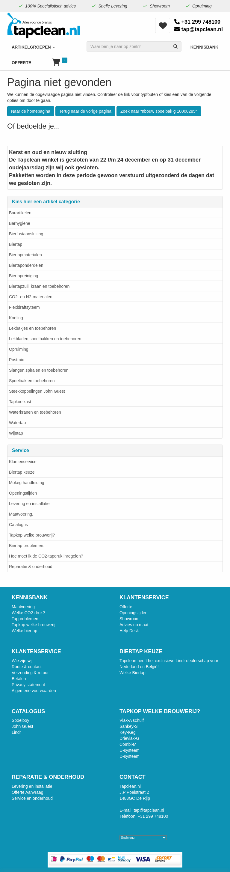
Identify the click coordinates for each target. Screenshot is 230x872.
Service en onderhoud (32, 798)
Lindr (16, 732)
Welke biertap (24, 630)
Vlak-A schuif (131, 720)
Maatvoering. (21, 514)
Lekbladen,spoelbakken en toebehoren (45, 338)
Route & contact (27, 666)
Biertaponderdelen (26, 265)
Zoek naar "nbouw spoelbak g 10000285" (158, 111)
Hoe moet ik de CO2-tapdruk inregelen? (46, 556)
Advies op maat (134, 624)
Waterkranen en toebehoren (35, 412)
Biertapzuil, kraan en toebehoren (39, 286)
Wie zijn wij (22, 660)
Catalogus (18, 524)
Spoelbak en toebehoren (32, 380)
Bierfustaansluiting (26, 233)
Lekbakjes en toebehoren (32, 328)
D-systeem (129, 756)
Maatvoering (23, 606)
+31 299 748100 (197, 22)
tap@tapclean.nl (198, 29)
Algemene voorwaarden (34, 690)
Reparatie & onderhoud (30, 566)
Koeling (16, 317)
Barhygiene (19, 223)
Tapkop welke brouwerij (33, 624)
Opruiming (18, 349)
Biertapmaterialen (25, 254)
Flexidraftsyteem (24, 307)
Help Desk (129, 630)
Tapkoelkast (20, 401)
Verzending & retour (30, 672)
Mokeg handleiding (26, 482)
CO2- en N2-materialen (30, 296)
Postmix (16, 359)
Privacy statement (28, 684)
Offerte (125, 606)
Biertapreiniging (23, 275)
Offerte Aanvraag (27, 792)
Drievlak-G (129, 738)
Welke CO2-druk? (28, 612)
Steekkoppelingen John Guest (37, 391)
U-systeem (129, 750)
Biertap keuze (22, 472)
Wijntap (16, 433)
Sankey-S (128, 726)
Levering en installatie (29, 503)
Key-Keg (127, 732)
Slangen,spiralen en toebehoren (39, 370)
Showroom (129, 618)
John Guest (22, 726)
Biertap (15, 244)
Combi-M (128, 744)
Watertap (17, 422)
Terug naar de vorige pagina (85, 111)
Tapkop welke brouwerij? (32, 535)
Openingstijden (23, 493)
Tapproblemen (25, 618)
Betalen (19, 678)
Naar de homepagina (30, 111)
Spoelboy (20, 720)
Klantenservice (23, 461)
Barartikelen (20, 212)
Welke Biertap (132, 672)
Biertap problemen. (26, 545)
